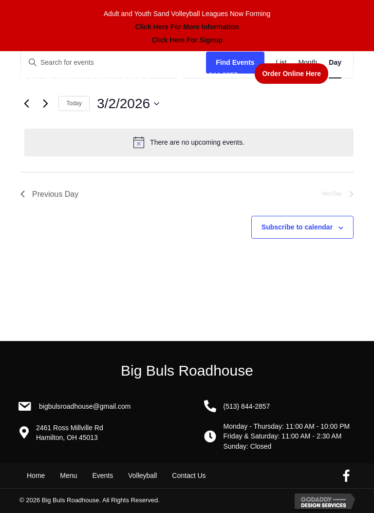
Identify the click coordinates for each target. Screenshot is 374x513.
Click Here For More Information (187, 27)
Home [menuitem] (36, 475)
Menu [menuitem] (68, 475)
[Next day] (45, 104)
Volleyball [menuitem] (142, 475)
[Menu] (350, 73)
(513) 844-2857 (214, 75)
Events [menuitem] (102, 475)
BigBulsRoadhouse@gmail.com (85, 406)
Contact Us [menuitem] (189, 475)
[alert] (189, 142)
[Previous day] (26, 104)
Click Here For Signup (187, 40)
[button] (291, 73)
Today (74, 103)
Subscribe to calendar (297, 227)
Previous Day (49, 194)
